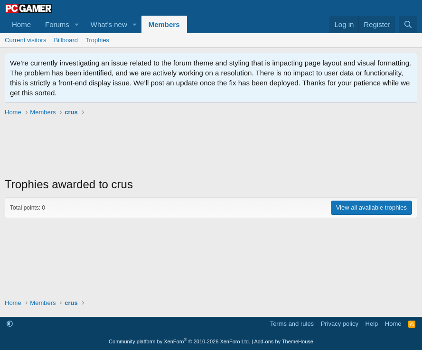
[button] (77, 24)
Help (372, 323)
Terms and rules (292, 323)
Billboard (66, 40)
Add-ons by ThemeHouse (283, 341)
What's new (109, 24)
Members (164, 24)
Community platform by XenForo (179, 341)
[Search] (408, 24)
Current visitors (25, 40)
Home (21, 24)
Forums (57, 24)
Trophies (97, 40)
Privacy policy (339, 323)
